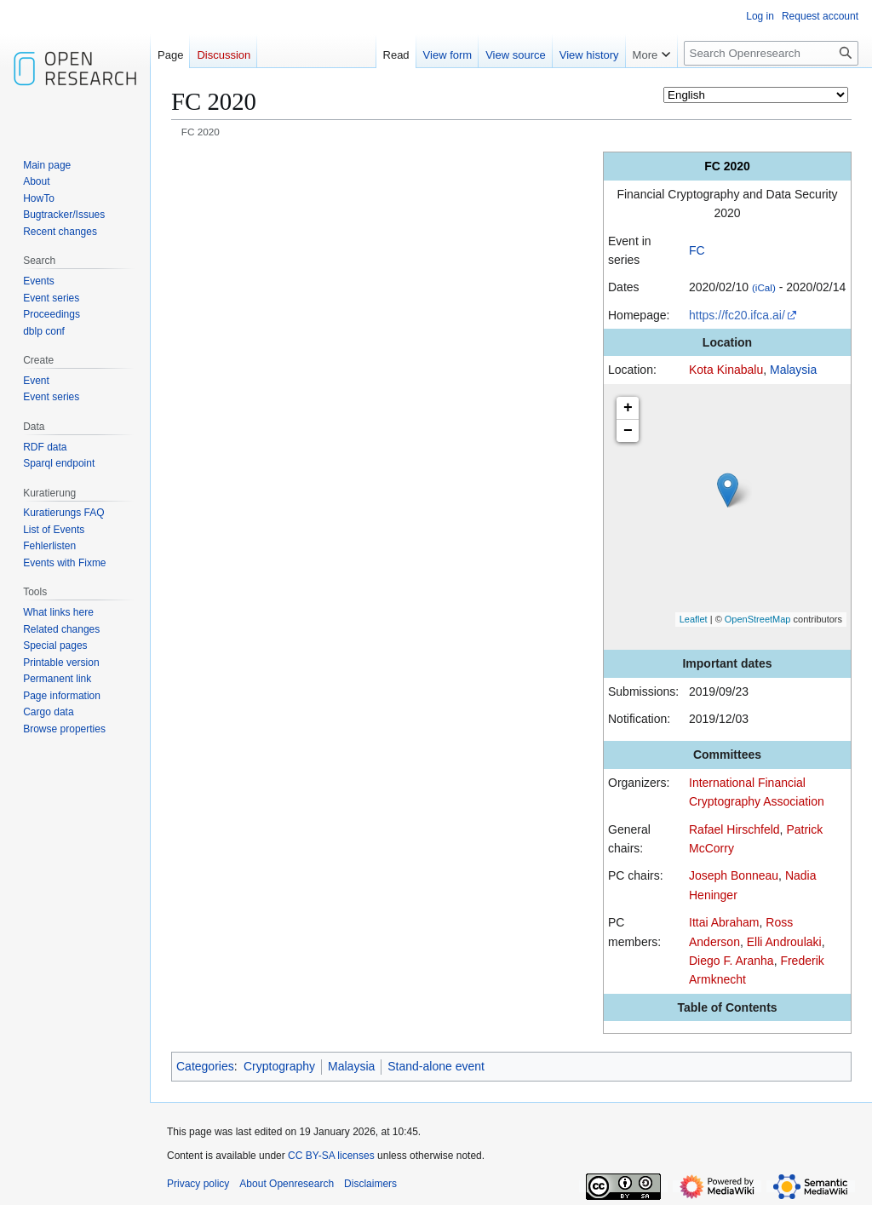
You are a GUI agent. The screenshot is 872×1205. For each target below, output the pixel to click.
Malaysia (793, 369)
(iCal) (764, 287)
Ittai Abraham (724, 922)
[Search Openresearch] (771, 53)
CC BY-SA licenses (331, 1156)
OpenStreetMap (758, 619)
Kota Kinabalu (726, 369)
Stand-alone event (436, 1066)
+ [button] (628, 408)
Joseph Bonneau (733, 875)
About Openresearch (286, 1184)
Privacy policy (198, 1184)
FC (697, 250)
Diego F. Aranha (731, 960)
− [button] (628, 431)
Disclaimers (370, 1184)
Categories (205, 1066)
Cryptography (279, 1066)
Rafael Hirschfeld (734, 829)
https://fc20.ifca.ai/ (737, 315)
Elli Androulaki (784, 942)
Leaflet (694, 619)
